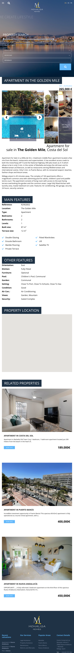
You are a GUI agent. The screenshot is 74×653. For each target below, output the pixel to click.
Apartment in (8, 643)
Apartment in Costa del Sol (18, 435)
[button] (3, 3)
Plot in (6, 651)
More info (9, 447)
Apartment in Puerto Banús (19, 509)
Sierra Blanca (42, 645)
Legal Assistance (25, 640)
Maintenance (24, 645)
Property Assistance (26, 643)
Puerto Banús (42, 643)
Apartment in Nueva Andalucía (20, 584)
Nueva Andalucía (43, 648)
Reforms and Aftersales (27, 648)
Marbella (41, 640)
